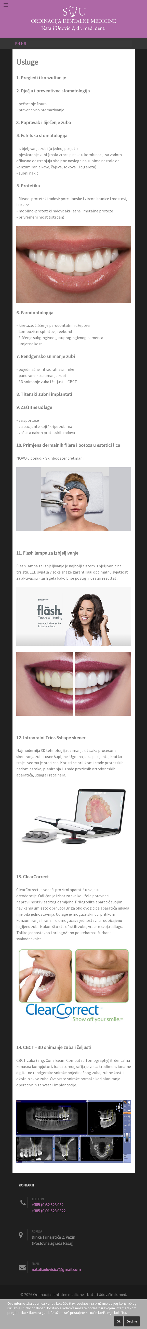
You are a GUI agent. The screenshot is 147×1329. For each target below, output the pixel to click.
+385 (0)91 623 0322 (48, 1210)
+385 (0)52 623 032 (47, 1204)
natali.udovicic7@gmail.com (56, 1269)
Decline (132, 1321)
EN (17, 43)
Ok (119, 1321)
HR (23, 43)
